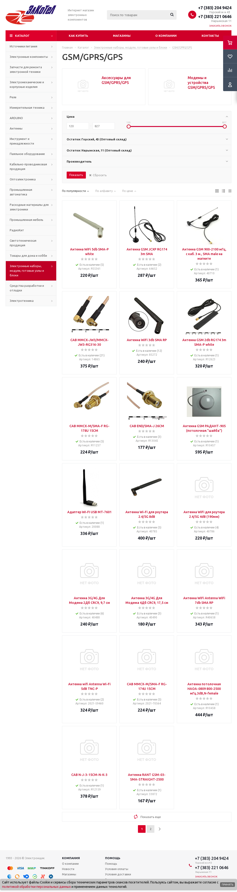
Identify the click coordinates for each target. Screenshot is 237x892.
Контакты (210, 35)
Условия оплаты (116, 868)
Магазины (122, 35)
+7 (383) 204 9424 (214, 8)
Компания (71, 858)
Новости (68, 868)
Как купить (78, 35)
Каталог (22, 35)
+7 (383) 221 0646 (214, 16)
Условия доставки (118, 874)
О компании (166, 35)
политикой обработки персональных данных (36, 887)
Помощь (112, 858)
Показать (76, 174)
